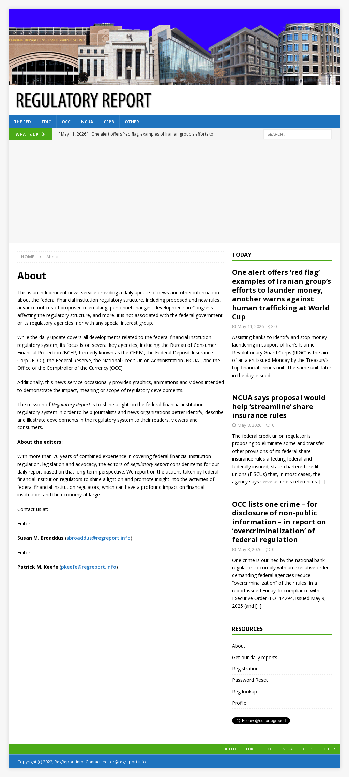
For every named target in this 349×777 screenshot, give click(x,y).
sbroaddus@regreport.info (98, 538)
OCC (66, 122)
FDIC (46, 122)
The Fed (22, 122)
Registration (245, 668)
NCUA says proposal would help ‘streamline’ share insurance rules (278, 406)
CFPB (109, 122)
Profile (239, 703)
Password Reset (250, 680)
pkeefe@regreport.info (88, 567)
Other (132, 122)
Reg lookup (244, 691)
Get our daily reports (254, 657)
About (238, 645)
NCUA (87, 122)
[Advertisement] (174, 191)
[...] (275, 375)
